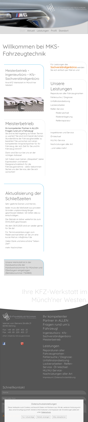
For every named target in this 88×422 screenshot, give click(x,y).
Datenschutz (46, 412)
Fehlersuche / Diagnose (61, 97)
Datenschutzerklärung (65, 377)
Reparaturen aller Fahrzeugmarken (66, 93)
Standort (63, 30)
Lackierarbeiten (57, 105)
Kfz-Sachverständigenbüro (22, 77)
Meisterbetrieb (16, 71)
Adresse (17, 155)
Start (22, 30)
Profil (54, 30)
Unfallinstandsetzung (60, 101)
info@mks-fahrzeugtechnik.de (19, 336)
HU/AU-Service (57, 140)
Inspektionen (56, 132)
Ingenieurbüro (15, 75)
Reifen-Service (57, 109)
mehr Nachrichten (13, 247)
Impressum (48, 377)
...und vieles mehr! (58, 148)
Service (23, 169)
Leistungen (43, 30)
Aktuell (31, 30)
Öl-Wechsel (55, 136)
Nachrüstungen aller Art (61, 144)
